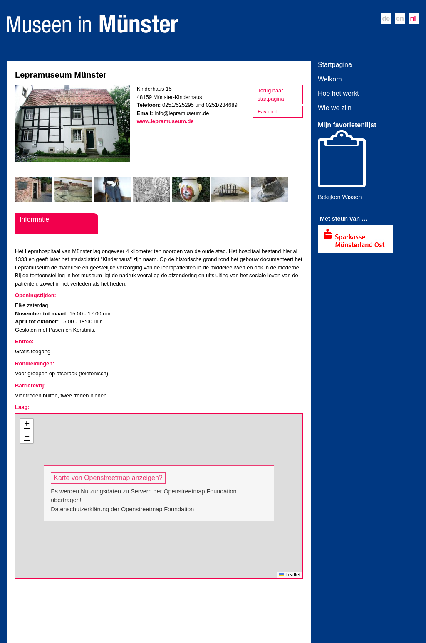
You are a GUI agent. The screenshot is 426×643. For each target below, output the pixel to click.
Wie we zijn (335, 107)
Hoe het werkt (338, 93)
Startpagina (335, 64)
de (386, 18)
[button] (26, 425)
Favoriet (267, 111)
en (400, 18)
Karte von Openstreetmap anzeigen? (108, 477)
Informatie (34, 219)
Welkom (330, 79)
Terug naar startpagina (271, 94)
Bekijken (329, 197)
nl (413, 18)
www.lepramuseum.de (165, 121)
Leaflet (289, 575)
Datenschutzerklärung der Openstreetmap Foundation (122, 509)
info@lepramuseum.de (181, 113)
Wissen (352, 197)
